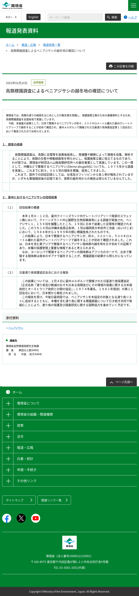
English (33, 17)
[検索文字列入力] (75, 17)
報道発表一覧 (51, 45)
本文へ (9, 17)
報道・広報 (29, 45)
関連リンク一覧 (51, 500)
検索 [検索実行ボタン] (114, 17)
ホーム (10, 45)
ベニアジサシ (15, 328)
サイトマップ (14, 500)
